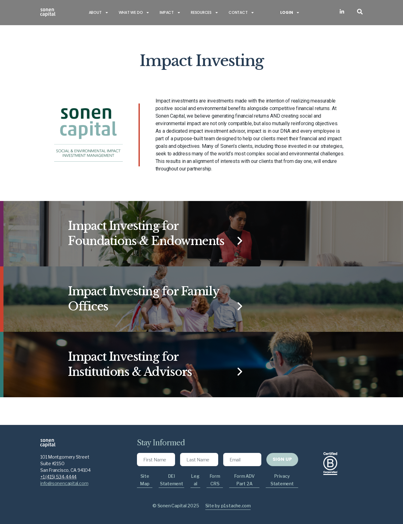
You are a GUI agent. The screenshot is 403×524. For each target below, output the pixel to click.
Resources (205, 13)
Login (290, 13)
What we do (134, 13)
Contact (241, 13)
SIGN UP (282, 459)
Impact (170, 13)
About (99, 13)
